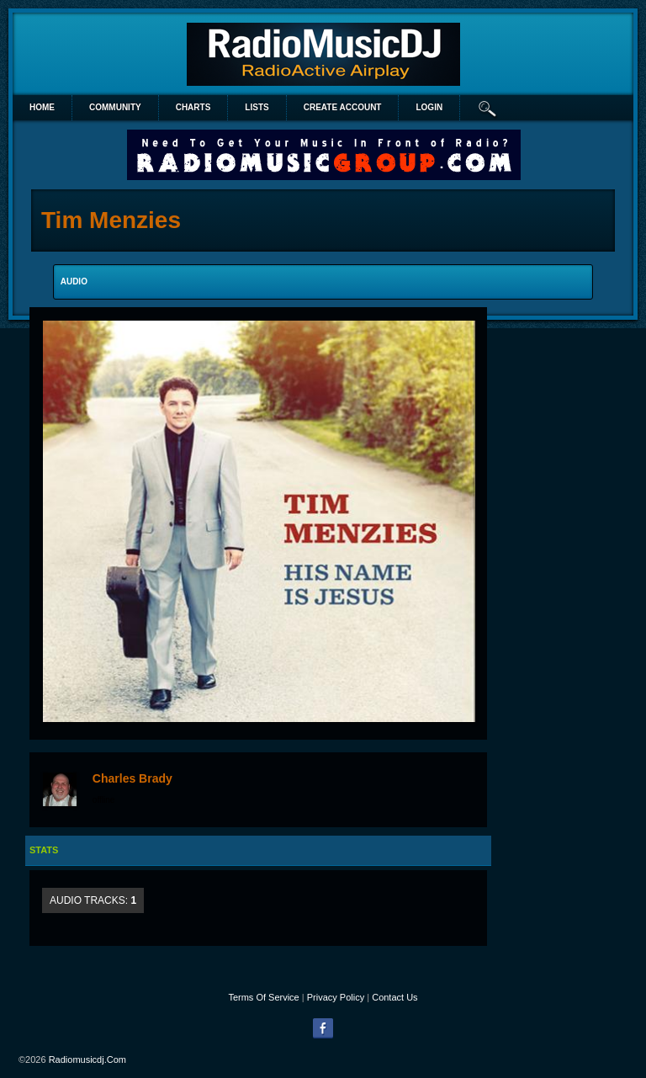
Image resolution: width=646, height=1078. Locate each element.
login (429, 107)
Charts (193, 107)
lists (256, 107)
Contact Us (394, 997)
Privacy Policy (335, 997)
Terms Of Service (263, 997)
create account (343, 107)
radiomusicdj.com (87, 1059)
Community (115, 107)
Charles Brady (132, 778)
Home (42, 107)
